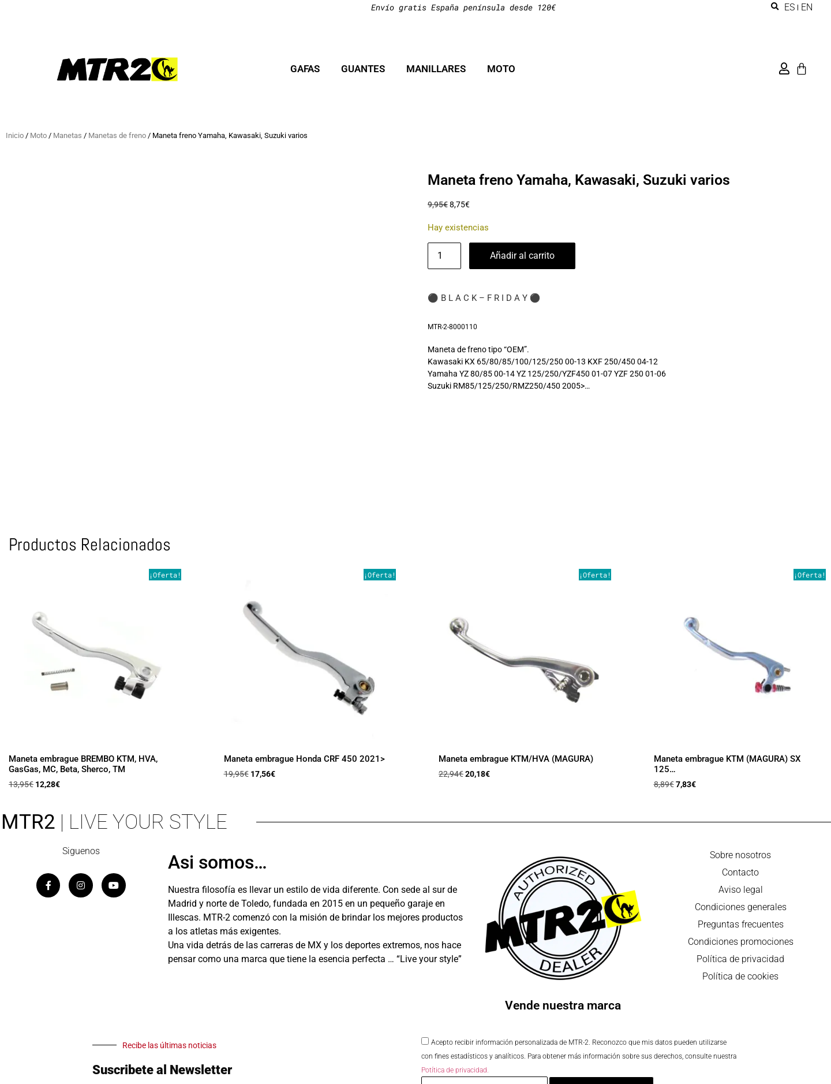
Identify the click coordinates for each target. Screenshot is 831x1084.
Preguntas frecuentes (741, 924)
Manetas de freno (117, 135)
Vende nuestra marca (563, 1005)
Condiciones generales (741, 907)
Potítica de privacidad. (455, 1070)
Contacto (740, 872)
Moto (38, 135)
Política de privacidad (740, 958)
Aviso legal (740, 889)
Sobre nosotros (740, 855)
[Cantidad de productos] (444, 256)
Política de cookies (740, 976)
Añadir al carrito (522, 255)
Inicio (15, 135)
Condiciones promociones (740, 941)
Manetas (67, 135)
